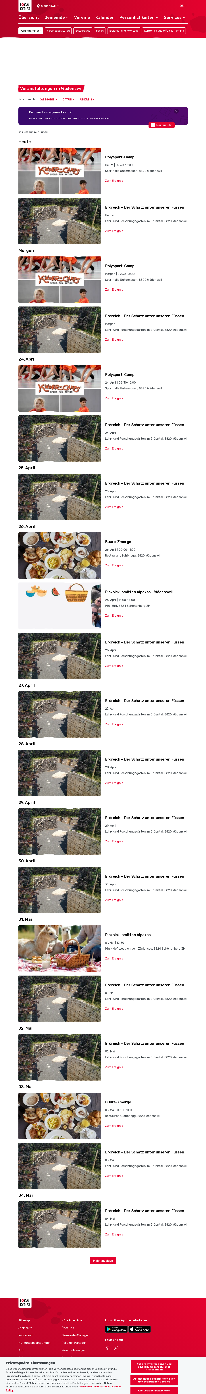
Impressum (25, 1335)
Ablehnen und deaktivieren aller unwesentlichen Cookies (154, 1385)
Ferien (100, 30)
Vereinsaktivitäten (58, 30)
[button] (48, 6)
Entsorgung (82, 30)
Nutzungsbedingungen (34, 1343)
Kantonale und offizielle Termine (164, 30)
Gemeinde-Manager (75, 1335)
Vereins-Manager (73, 1350)
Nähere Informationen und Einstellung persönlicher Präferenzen (154, 1372)
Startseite (25, 1328)
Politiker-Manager (74, 1343)
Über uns (68, 1328)
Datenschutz (27, 1357)
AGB (21, 1350)
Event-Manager (72, 1357)
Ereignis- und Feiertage (123, 30)
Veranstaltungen (30, 30)
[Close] (176, 111)
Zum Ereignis (114, 180)
